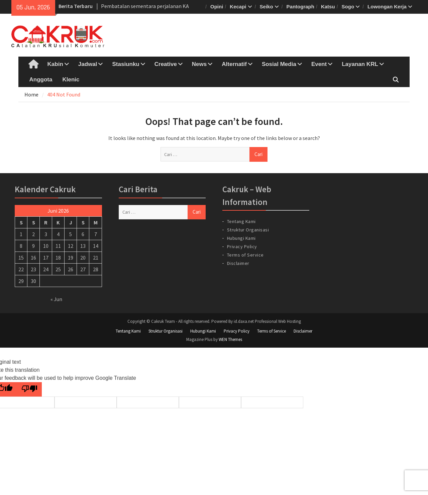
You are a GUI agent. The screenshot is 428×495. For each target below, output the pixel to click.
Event (319, 64)
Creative (165, 64)
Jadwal (87, 64)
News (199, 64)
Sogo (348, 6)
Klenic (70, 79)
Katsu (328, 6)
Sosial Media (279, 64)
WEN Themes (230, 339)
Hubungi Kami (241, 238)
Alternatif (234, 64)
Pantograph (300, 6)
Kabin (55, 64)
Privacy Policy (242, 246)
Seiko (266, 6)
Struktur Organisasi (248, 230)
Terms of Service (245, 255)
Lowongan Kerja (387, 6)
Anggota (40, 79)
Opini (216, 6)
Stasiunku (125, 64)
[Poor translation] (29, 389)
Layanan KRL (360, 64)
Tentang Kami (241, 221)
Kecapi (238, 6)
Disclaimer (238, 263)
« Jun (56, 299)
